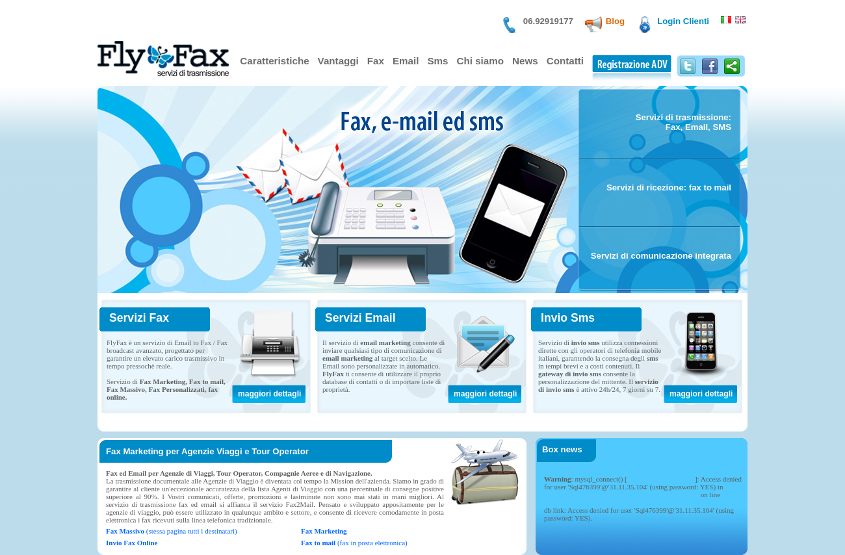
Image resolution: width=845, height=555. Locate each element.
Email (406, 60)
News (525, 60)
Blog (615, 21)
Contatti (565, 60)
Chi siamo (480, 60)
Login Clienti (683, 21)
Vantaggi (338, 60)
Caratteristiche (274, 60)
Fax (375, 60)
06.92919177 (548, 21)
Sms (437, 60)
